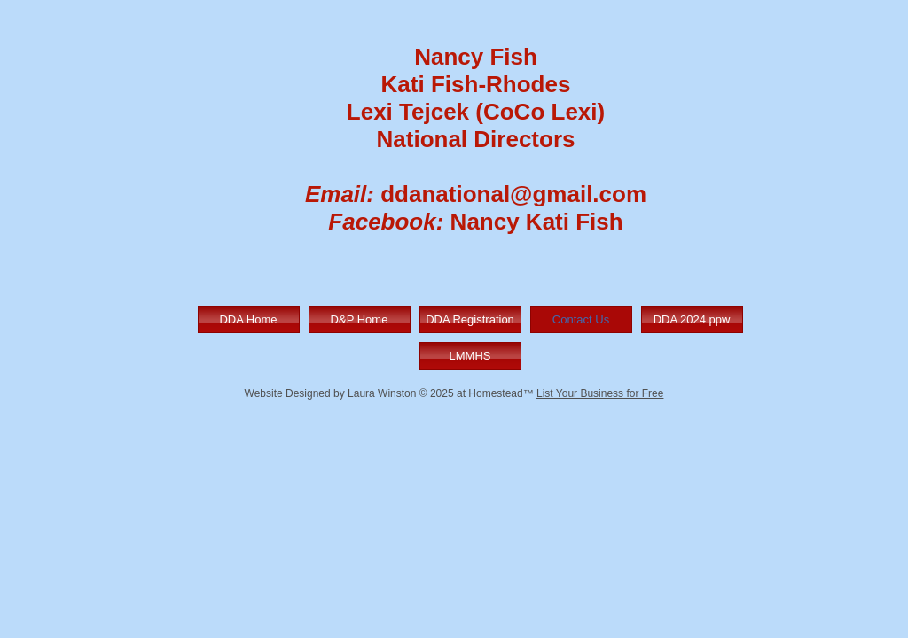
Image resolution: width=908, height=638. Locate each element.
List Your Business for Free (599, 393)
